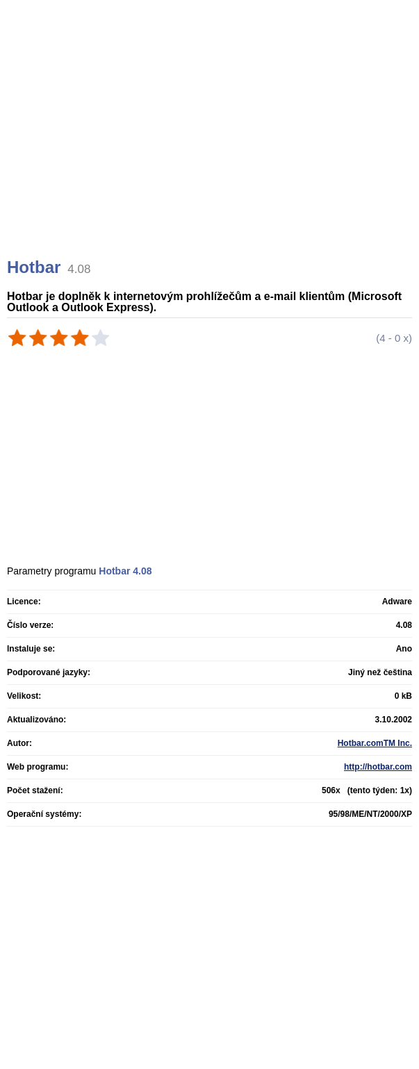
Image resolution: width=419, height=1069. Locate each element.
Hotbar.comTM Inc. (375, 743)
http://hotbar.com (378, 767)
